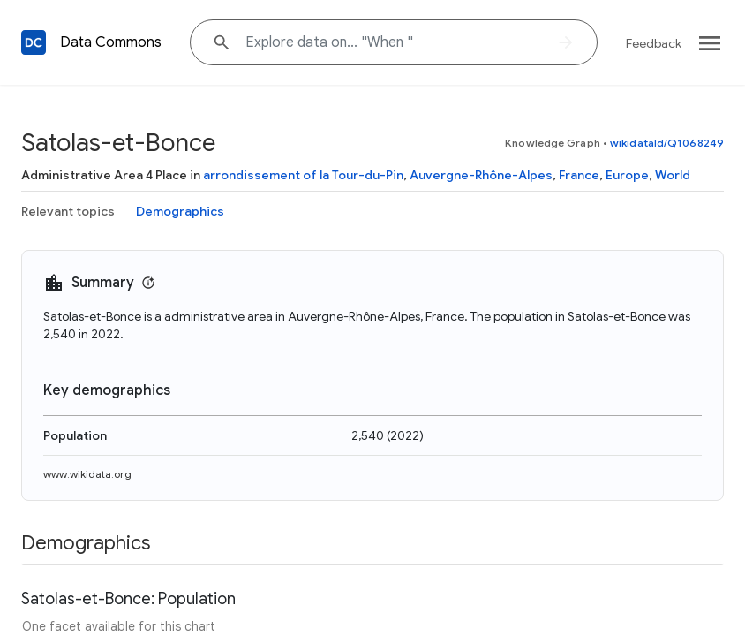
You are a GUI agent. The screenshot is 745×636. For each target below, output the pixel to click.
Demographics (180, 211)
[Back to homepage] (33, 42)
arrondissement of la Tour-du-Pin (303, 175)
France (579, 175)
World (672, 175)
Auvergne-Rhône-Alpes (481, 175)
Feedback (653, 43)
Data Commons (111, 42)
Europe (627, 175)
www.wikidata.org (87, 474)
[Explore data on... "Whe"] (393, 42)
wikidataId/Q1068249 (667, 142)
